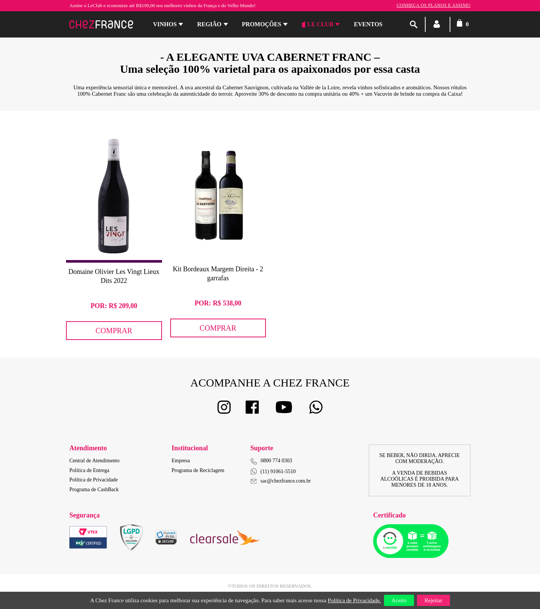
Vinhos (165, 24)
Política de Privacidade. (354, 600)
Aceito (399, 600)
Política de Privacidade (93, 480)
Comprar (114, 330)
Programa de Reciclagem (198, 470)
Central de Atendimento (94, 460)
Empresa (181, 460)
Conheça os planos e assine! (433, 5)
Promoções (261, 24)
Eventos (368, 24)
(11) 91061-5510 (273, 471)
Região (209, 24)
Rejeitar (433, 600)
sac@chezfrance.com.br (280, 481)
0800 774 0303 (276, 460)
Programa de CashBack (93, 489)
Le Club (318, 24)
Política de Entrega (89, 470)
